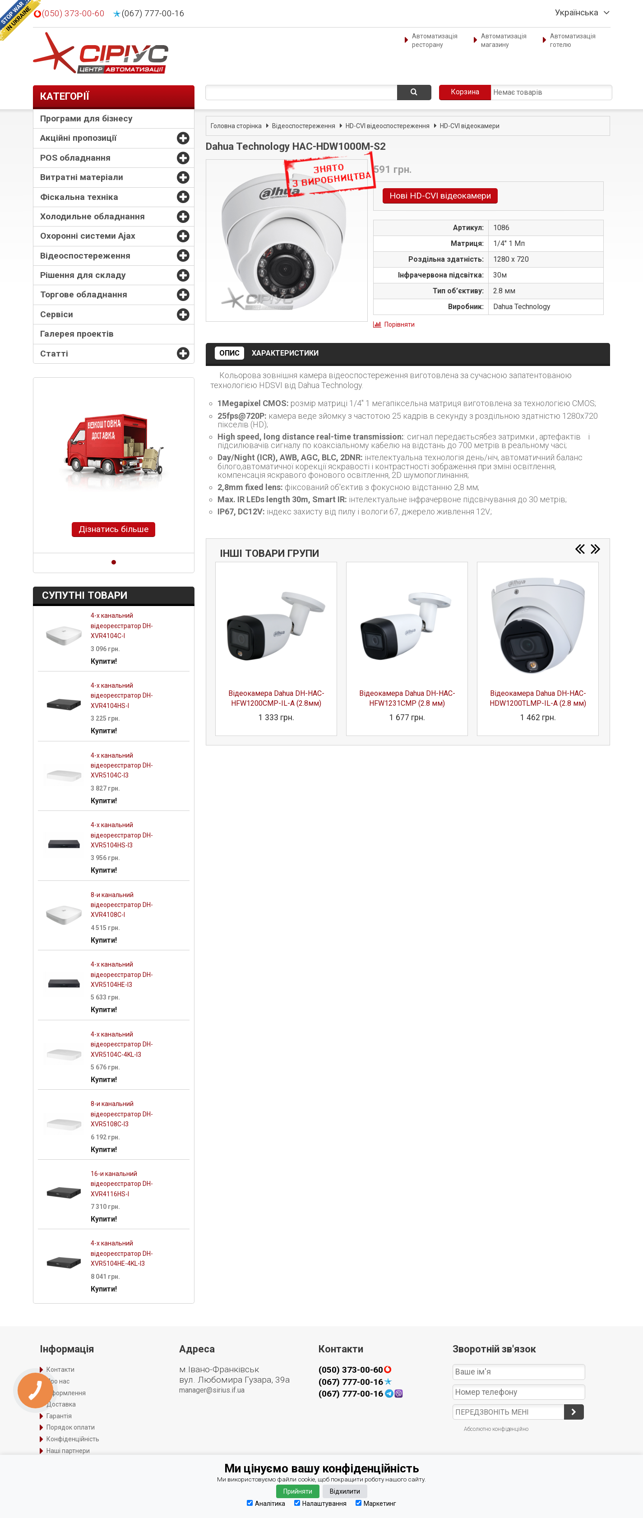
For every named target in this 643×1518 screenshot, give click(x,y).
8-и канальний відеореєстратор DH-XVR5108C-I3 (122, 1114)
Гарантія (59, 1416)
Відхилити (345, 1491)
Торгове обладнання (83, 294)
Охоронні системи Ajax (87, 236)
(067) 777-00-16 (153, 14)
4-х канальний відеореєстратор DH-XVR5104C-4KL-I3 (122, 1044)
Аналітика (266, 1503)
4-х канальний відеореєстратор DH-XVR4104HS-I (122, 695)
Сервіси (56, 314)
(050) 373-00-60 (73, 14)
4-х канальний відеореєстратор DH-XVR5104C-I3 (122, 765)
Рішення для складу (83, 275)
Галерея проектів (77, 334)
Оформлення (66, 1393)
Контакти (60, 1369)
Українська (576, 13)
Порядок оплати (70, 1427)
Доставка (61, 1404)
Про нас (57, 1381)
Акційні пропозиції (78, 138)
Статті (54, 353)
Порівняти (399, 324)
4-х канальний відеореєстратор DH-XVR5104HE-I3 (122, 974)
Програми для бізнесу (86, 118)
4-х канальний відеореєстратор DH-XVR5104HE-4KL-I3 (122, 1253)
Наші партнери (68, 1450)
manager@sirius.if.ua (212, 1390)
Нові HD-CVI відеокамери (440, 195)
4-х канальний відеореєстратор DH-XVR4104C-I (122, 625)
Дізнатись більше (113, 529)
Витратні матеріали (81, 177)
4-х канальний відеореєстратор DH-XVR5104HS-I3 (122, 835)
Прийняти (297, 1491)
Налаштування (320, 1503)
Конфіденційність (72, 1439)
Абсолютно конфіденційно (496, 1429)
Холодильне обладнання (92, 216)
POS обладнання (75, 158)
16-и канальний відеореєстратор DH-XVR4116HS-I (122, 1184)
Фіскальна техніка (79, 197)
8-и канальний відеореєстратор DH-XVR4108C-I (122, 905)
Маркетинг (376, 1503)
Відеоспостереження (85, 255)
